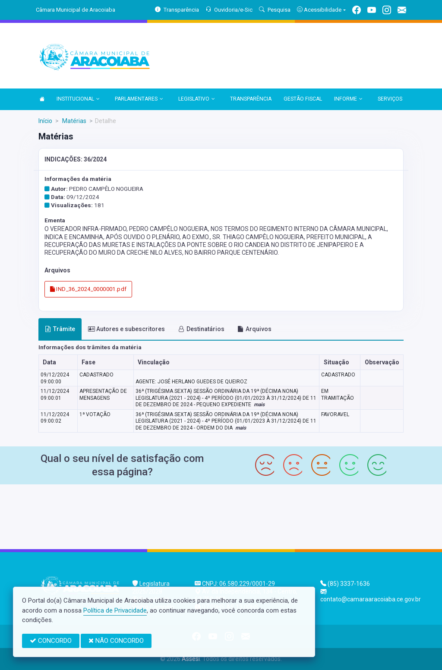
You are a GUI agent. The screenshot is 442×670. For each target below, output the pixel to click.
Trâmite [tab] (60, 329)
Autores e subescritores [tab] (126, 329)
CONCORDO (51, 641)
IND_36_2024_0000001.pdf (88, 289)
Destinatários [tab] (201, 329)
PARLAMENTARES (139, 99)
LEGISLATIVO (196, 99)
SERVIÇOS (390, 99)
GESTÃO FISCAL (303, 99)
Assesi (191, 658)
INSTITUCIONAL (78, 99)
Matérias (73, 120)
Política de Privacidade (115, 610)
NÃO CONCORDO (116, 641)
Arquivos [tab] (254, 329)
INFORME (348, 99)
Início (45, 120)
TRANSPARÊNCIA (251, 99)
